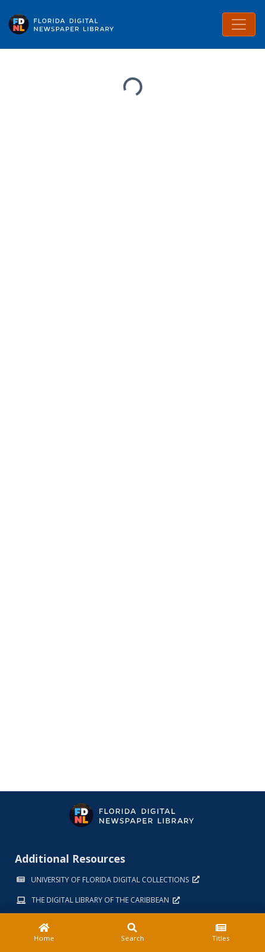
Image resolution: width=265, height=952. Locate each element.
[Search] (132, 933)
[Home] (44, 933)
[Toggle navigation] (238, 24)
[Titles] (221, 933)
